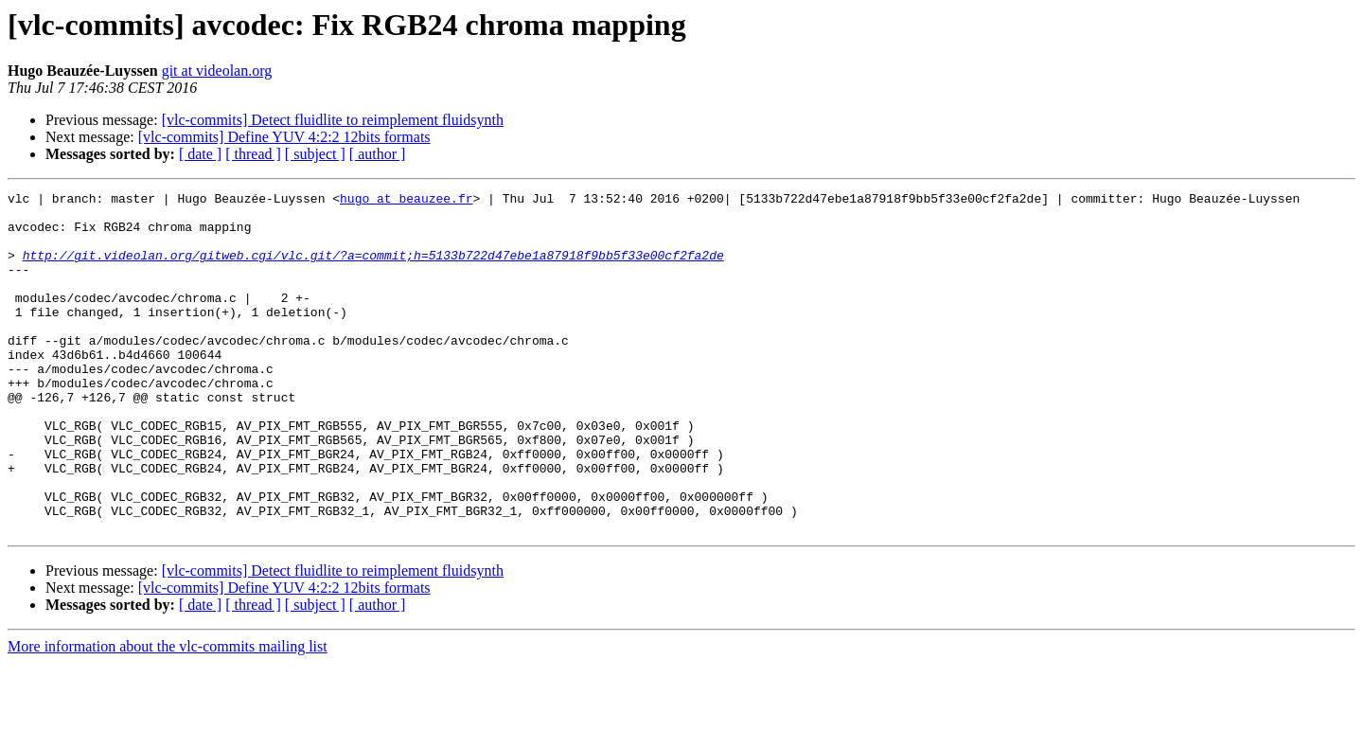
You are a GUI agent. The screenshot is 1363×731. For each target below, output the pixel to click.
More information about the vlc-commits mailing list (167, 714)
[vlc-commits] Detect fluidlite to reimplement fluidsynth (333, 120)
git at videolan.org (217, 70)
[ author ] (377, 154)
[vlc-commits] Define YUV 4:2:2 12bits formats (284, 137)
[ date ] (200, 154)
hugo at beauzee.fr (406, 200)
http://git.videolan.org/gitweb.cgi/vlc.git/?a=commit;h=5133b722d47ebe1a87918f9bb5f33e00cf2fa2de (373, 268)
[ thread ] (253, 154)
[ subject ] (315, 154)
